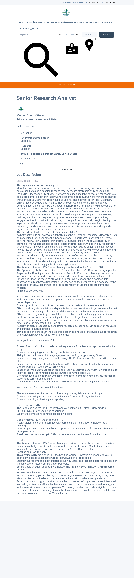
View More (67, 169)
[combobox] (72, 35)
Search (106, 34)
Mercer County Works (31, 115)
